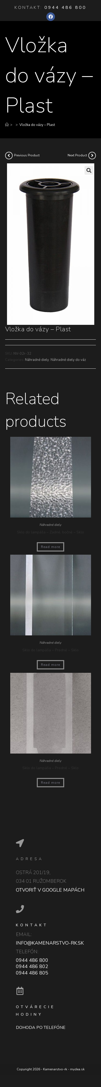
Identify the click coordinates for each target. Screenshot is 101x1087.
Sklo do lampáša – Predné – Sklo (50, 650)
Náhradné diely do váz (68, 359)
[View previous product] (9, 155)
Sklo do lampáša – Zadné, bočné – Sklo (50, 532)
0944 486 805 (32, 973)
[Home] (7, 124)
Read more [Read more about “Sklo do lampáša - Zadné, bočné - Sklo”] (50, 547)
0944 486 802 (32, 966)
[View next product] (92, 155)
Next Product (77, 155)
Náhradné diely (37, 359)
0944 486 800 (65, 7)
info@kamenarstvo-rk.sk (50, 943)
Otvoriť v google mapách (50, 890)
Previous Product (27, 155)
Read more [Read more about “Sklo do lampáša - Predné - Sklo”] (50, 665)
